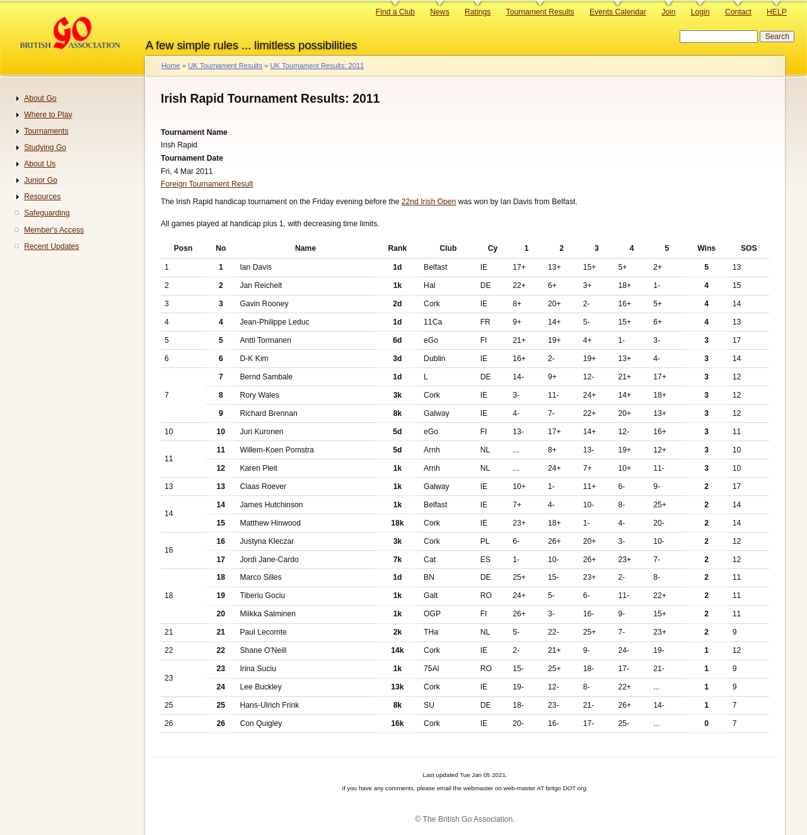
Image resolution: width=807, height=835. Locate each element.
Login (700, 12)
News (439, 12)
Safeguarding (46, 213)
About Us (39, 163)
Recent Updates (51, 246)
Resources (42, 196)
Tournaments (46, 131)
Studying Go (45, 147)
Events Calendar (617, 12)
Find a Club (395, 12)
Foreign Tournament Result (207, 184)
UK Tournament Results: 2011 (317, 65)
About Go (40, 98)
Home (170, 65)
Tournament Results (540, 12)
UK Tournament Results (225, 65)
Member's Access (54, 230)
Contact (738, 12)
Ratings (478, 12)
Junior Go (40, 180)
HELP (777, 12)
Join (668, 12)
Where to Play (48, 114)
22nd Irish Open (429, 201)
